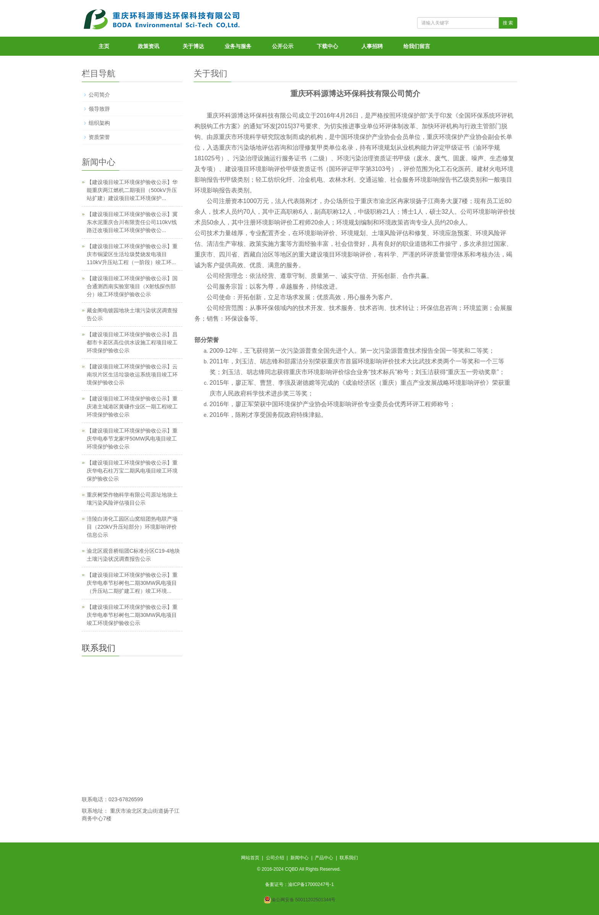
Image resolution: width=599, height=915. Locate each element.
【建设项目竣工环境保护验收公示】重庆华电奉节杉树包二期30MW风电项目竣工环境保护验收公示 (132, 615)
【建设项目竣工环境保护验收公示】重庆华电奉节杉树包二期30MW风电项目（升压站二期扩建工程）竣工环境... (132, 583)
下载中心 (327, 46)
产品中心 (324, 857)
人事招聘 (372, 46)
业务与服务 (238, 46)
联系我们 (349, 857)
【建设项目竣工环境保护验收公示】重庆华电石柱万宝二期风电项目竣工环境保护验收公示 (132, 471)
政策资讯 (148, 46)
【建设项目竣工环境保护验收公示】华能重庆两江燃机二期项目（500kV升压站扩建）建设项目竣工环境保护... (132, 190)
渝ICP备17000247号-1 (311, 884)
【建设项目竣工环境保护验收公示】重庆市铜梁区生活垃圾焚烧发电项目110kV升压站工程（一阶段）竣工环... (132, 254)
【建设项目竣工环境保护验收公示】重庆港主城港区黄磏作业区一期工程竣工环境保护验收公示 (132, 406)
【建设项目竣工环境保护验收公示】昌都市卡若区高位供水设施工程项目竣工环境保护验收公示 (132, 342)
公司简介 (99, 95)
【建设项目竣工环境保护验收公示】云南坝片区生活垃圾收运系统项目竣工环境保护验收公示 (132, 374)
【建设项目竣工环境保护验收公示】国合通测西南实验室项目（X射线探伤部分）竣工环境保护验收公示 (132, 286)
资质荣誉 (99, 137)
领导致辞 (99, 109)
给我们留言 (416, 46)
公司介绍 (275, 857)
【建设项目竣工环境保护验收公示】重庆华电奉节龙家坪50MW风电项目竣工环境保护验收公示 (132, 439)
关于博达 (193, 46)
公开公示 (282, 46)
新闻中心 (299, 857)
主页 (104, 46)
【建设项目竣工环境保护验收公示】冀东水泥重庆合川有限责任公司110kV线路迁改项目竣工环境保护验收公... (132, 222)
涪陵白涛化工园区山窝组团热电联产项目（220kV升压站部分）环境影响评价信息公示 (132, 527)
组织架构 (99, 123)
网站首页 (250, 857)
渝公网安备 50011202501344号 (303, 899)
